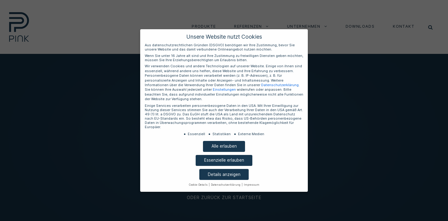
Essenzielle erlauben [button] (224, 153)
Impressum (247, 177)
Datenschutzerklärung (173, 90)
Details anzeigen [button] (224, 167)
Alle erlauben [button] (224, 139)
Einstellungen (261, 90)
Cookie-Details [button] (202, 177)
